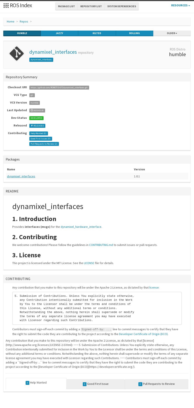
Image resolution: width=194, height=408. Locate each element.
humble (22, 33)
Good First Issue (96, 384)
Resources (180, 5)
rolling (134, 33)
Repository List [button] (91, 6)
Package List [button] (66, 6)
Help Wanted (36, 382)
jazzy (59, 33)
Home (10, 21)
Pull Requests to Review (156, 384)
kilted (97, 33)
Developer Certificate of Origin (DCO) (143, 334)
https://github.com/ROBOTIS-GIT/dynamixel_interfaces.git (59, 87)
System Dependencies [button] (121, 6)
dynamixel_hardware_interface (81, 227)
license (154, 287)
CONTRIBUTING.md (101, 245)
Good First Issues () (41, 138)
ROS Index (17, 5)
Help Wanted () (38, 133)
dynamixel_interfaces (53, 51)
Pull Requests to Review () (44, 143)
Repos (24, 21)
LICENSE (89, 263)
